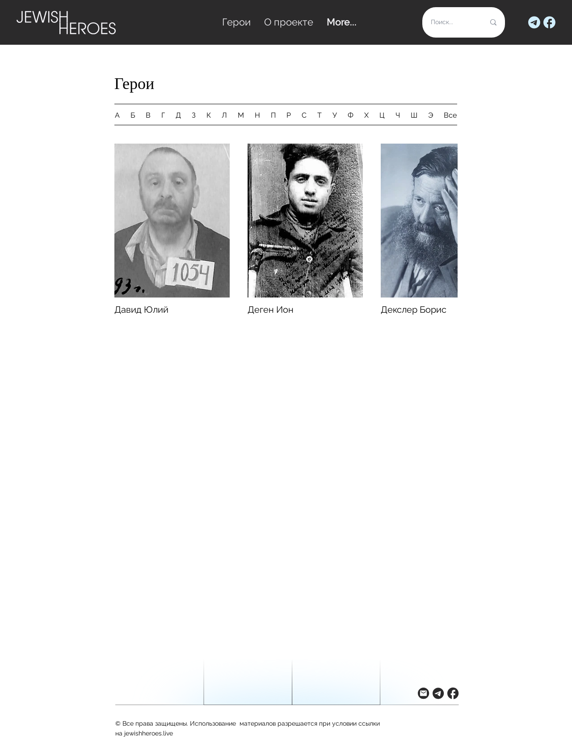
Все (450, 115)
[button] (423, 693)
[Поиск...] (451, 22)
